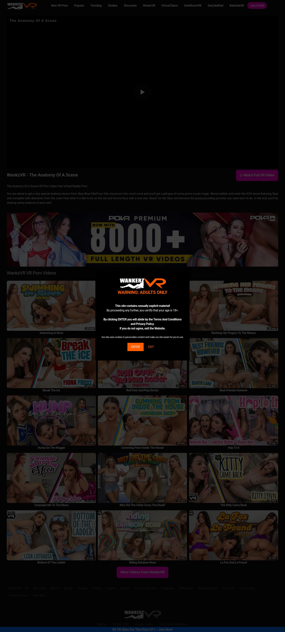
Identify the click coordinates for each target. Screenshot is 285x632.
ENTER (135, 347)
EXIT (151, 347)
